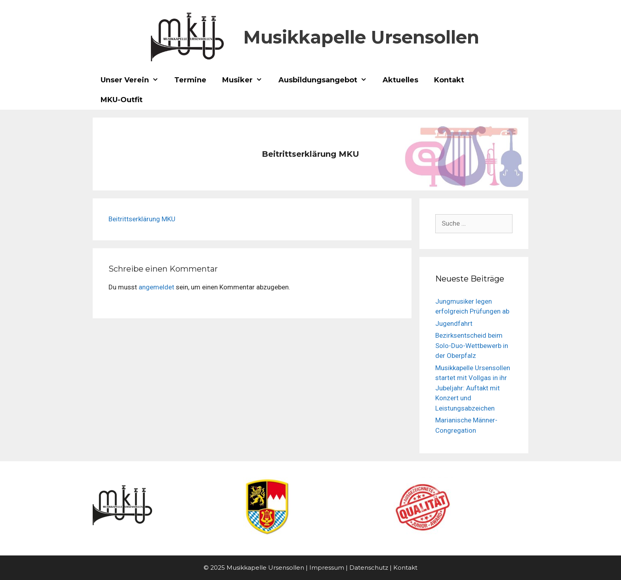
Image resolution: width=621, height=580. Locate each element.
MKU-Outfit (122, 99)
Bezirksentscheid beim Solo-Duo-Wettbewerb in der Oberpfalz (471, 345)
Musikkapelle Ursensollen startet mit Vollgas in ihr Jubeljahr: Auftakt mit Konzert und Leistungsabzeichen (472, 388)
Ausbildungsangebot (326, 80)
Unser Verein (133, 80)
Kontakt (449, 80)
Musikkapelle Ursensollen (361, 37)
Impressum (326, 567)
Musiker (246, 80)
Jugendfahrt (453, 323)
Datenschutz (368, 567)
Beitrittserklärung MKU (142, 219)
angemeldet (156, 287)
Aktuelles (400, 80)
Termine (190, 80)
